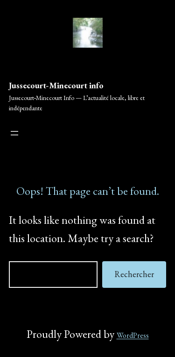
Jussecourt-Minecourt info (56, 85)
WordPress (133, 335)
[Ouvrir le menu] (14, 133)
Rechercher (134, 274)
